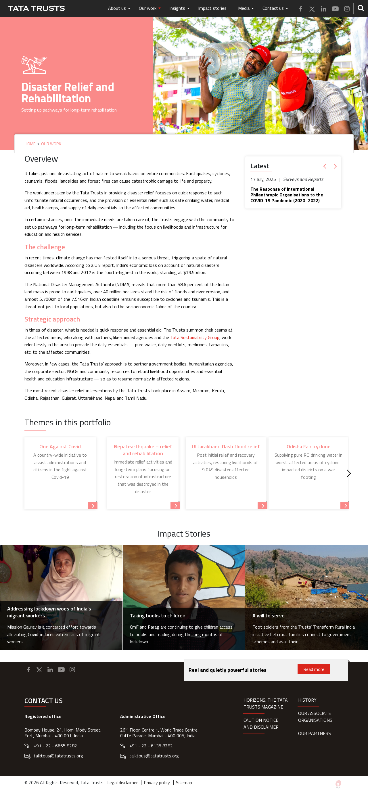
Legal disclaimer (122, 782)
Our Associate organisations (315, 716)
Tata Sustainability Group (194, 337)
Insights (177, 8)
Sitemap (184, 782)
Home (30, 144)
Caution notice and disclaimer (261, 723)
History (307, 699)
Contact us (273, 8)
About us (117, 8)
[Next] (347, 473)
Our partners (314, 733)
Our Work (51, 144)
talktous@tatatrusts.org (58, 755)
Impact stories (212, 8)
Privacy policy (157, 782)
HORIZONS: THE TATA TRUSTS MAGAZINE (266, 703)
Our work (147, 8)
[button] (325, 166)
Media (244, 8)
